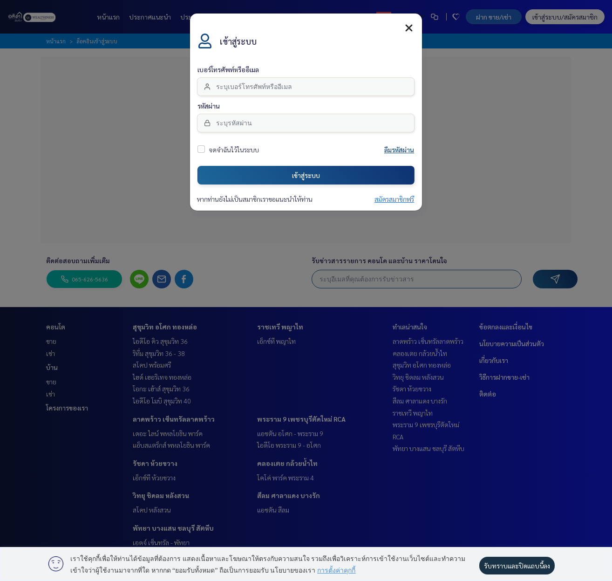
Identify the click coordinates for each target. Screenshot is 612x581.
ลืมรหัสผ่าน (399, 150)
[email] (306, 86)
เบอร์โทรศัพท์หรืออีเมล (228, 70)
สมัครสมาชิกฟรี (394, 199)
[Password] (306, 123)
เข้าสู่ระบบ (306, 175)
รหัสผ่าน (208, 106)
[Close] (409, 28)
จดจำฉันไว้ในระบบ (234, 150)
